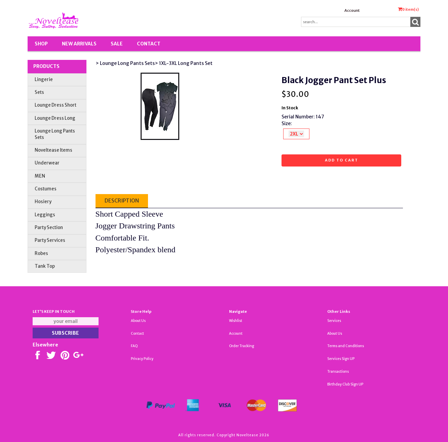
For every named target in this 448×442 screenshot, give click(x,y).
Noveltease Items (53, 150)
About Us (138, 321)
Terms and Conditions (345, 346)
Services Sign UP (340, 359)
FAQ (134, 346)
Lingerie (44, 79)
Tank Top (45, 266)
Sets (39, 92)
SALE (117, 44)
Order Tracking (241, 346)
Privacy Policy (142, 359)
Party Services (50, 240)
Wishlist (235, 321)
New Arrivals (79, 44)
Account (352, 10)
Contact (148, 44)
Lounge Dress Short (55, 105)
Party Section (49, 227)
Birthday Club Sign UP (345, 384)
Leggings (45, 215)
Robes (41, 253)
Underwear (47, 163)
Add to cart (341, 160)
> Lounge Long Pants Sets (125, 63)
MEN (40, 176)
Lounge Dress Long (55, 118)
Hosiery (43, 202)
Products (46, 66)
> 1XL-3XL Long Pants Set (184, 63)
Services (334, 321)
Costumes (46, 189)
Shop (41, 44)
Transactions (338, 371)
